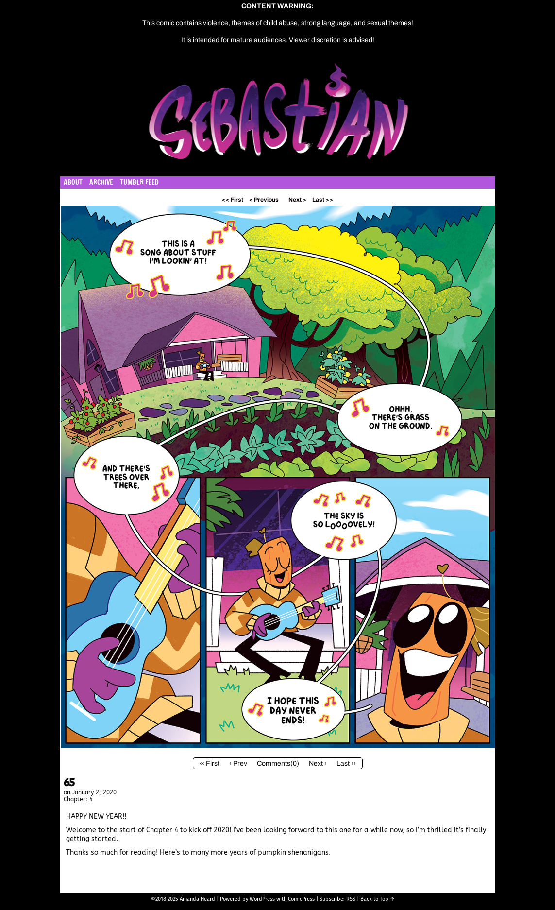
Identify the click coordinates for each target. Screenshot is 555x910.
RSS (350, 899)
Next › (318, 763)
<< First (232, 199)
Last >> (322, 199)
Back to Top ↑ (377, 899)
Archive (101, 182)
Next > (297, 199)
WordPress (262, 899)
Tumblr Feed (139, 182)
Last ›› (346, 763)
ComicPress (301, 899)
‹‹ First (209, 763)
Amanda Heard (197, 899)
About (73, 182)
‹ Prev (238, 763)
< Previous (264, 199)
